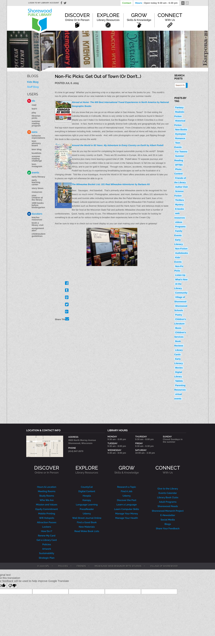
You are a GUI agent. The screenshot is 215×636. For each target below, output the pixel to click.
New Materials (87, 527)
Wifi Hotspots (46, 518)
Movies (179, 367)
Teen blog (36, 149)
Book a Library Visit (37, 224)
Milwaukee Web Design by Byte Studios (118, 566)
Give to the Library (167, 488)
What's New (181, 279)
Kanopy (86, 500)
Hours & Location (46, 487)
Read (34, 105)
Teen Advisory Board (36, 143)
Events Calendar (168, 493)
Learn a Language (126, 504)
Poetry (178, 315)
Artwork (46, 549)
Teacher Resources (37, 218)
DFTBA (179, 165)
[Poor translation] (12, 585)
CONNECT (167, 469)
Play (34, 112)
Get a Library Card (47, 540)
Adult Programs (167, 502)
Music (178, 328)
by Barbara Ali (111, 184)
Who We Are (46, 500)
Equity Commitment (46, 509)
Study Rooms (46, 496)
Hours (156, 3)
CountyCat (87, 487)
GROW (126, 469)
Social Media (168, 519)
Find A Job (126, 491)
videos (178, 222)
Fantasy (179, 107)
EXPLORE (86, 469)
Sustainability (46, 553)
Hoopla (87, 496)
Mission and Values (46, 504)
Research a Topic (126, 487)
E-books (179, 209)
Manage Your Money (126, 513)
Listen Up (180, 275)
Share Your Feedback (168, 528)
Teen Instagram (37, 165)
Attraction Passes (46, 522)
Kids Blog (32, 82)
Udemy (87, 513)
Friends (81, 566)
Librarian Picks (36, 117)
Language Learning (87, 504)
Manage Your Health (126, 518)
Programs (180, 226)
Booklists (36, 153)
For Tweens (181, 151)
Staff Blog (33, 87)
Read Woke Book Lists (86, 531)
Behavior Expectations (38, 137)
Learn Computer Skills (126, 509)
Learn (34, 109)
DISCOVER (46, 469)
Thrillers (179, 200)
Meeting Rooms (47, 491)
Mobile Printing (46, 513)
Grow (139, 17)
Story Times (37, 188)
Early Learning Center (36, 182)
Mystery (179, 204)
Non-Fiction (181, 248)
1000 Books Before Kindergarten (38, 205)
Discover (77, 17)
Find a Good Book (87, 522)
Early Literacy (38, 177)
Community (181, 292)
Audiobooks (181, 253)
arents (33, 173)
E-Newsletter (167, 515)
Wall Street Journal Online (86, 518)
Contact (126, 3)
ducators (34, 214)
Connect (170, 17)
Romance (180, 138)
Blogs (32, 76)
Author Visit (181, 187)
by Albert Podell (117, 145)
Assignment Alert (38, 229)
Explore (108, 17)
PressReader (87, 509)
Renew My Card (46, 535)
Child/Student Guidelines (38, 235)
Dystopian (180, 134)
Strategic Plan (47, 558)
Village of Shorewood (164, 566)
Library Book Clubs (167, 497)
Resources (37, 192)
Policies (46, 544)
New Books (181, 129)
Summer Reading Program (36, 123)
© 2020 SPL (43, 566)
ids (31, 101)
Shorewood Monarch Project (168, 511)
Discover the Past (126, 500)
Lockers (46, 527)
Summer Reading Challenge (37, 158)
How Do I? (46, 531)
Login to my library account (43, 3)
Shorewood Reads (168, 506)
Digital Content (86, 491)
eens (32, 132)
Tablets (179, 381)
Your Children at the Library (37, 197)
